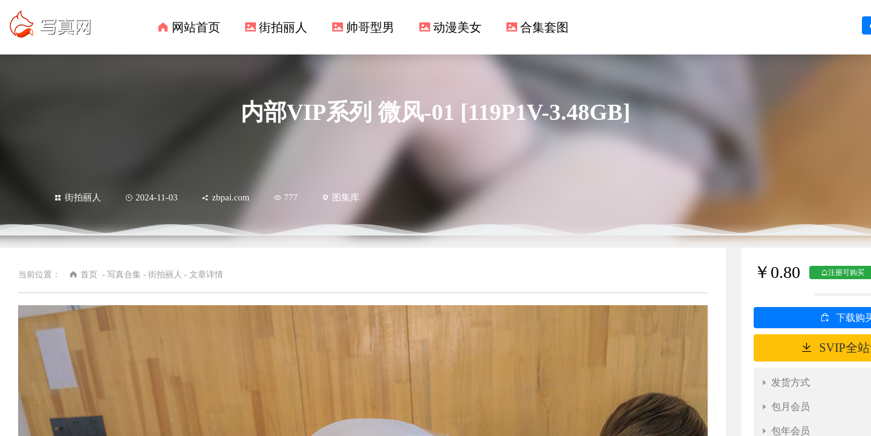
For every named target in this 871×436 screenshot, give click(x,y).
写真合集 (124, 274)
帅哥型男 (370, 27)
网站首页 (196, 27)
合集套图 (544, 27)
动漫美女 (457, 27)
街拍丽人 (283, 27)
